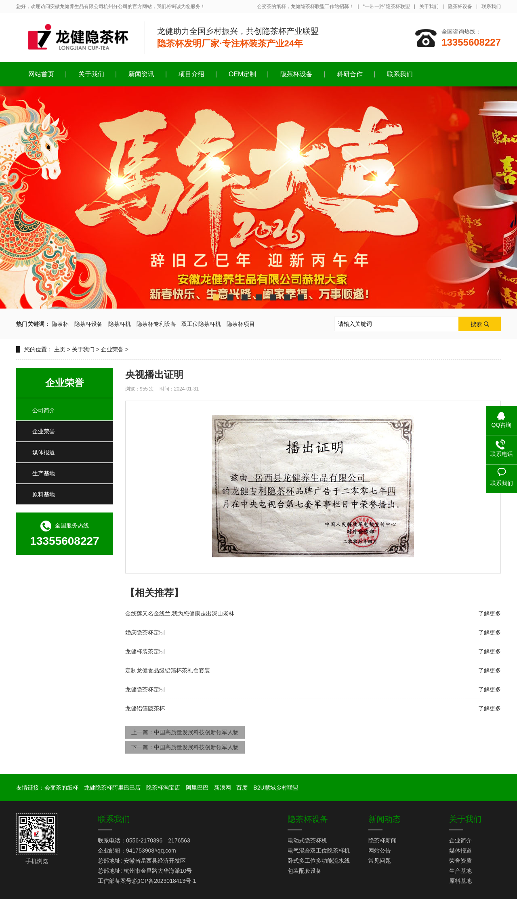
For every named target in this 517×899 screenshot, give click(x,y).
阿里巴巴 (197, 787)
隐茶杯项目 (241, 324)
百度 (242, 787)
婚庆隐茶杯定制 (145, 632)
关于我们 (429, 6)
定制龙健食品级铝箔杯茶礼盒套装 (167, 670)
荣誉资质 (460, 860)
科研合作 (350, 74)
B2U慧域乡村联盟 (275, 787)
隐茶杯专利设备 (156, 324)
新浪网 (222, 787)
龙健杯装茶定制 (145, 651)
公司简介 (43, 410)
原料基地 (43, 494)
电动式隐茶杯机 (307, 840)
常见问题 (379, 860)
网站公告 (379, 850)
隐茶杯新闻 (382, 840)
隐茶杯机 (119, 324)
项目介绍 (191, 74)
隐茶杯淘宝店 (163, 787)
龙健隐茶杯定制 (145, 689)
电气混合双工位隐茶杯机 (319, 850)
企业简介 (460, 840)
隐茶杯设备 (460, 6)
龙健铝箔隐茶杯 (145, 708)
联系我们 (491, 6)
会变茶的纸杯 (61, 787)
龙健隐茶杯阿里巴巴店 (112, 787)
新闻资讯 (141, 74)
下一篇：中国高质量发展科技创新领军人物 (185, 747)
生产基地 (43, 473)
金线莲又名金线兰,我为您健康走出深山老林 (179, 613)
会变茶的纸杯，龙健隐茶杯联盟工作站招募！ (305, 6)
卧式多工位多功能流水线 (319, 860)
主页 (59, 349)
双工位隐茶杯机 (201, 324)
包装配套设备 (305, 870)
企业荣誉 (112, 349)
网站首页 (41, 74)
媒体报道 (43, 452)
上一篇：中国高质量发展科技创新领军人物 (185, 732)
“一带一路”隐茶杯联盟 (386, 6)
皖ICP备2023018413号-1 (164, 881)
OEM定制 (242, 74)
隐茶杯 (60, 324)
